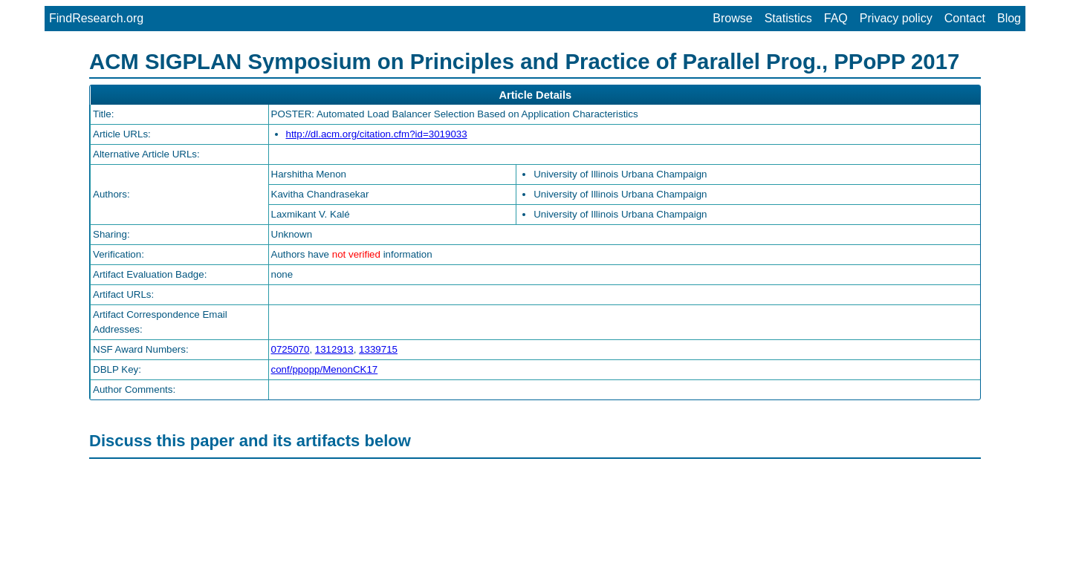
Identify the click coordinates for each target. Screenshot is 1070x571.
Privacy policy (896, 18)
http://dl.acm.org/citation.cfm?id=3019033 (376, 134)
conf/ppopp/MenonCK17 (324, 369)
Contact (964, 18)
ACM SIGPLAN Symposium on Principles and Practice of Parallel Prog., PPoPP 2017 (524, 61)
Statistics (788, 18)
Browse (732, 18)
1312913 (334, 349)
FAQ (836, 18)
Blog (1009, 18)
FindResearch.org (96, 18)
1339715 (378, 349)
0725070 (290, 349)
